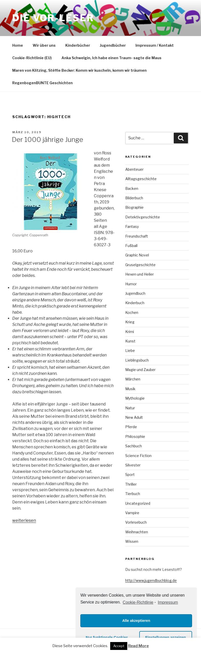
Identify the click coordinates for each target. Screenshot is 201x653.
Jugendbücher (113, 45)
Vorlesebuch (136, 522)
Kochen (131, 312)
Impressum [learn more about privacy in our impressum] (168, 602)
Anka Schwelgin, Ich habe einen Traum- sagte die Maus (111, 58)
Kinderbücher (77, 45)
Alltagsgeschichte (141, 179)
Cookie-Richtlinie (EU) (32, 58)
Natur (130, 408)
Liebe (130, 350)
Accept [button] (118, 646)
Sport (130, 474)
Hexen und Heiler (139, 274)
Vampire (132, 513)
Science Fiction (138, 455)
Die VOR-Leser (53, 17)
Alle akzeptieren (136, 621)
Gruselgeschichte (140, 265)
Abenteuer (134, 169)
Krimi (129, 331)
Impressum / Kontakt (154, 45)
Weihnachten (136, 532)
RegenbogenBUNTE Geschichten (42, 83)
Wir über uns (44, 45)
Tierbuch (132, 493)
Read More (138, 646)
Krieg (129, 322)
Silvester (133, 465)
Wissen (131, 541)
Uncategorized (137, 503)
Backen (131, 188)
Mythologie (135, 398)
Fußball (131, 245)
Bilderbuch (134, 198)
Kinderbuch (134, 303)
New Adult (134, 417)
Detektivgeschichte (142, 217)
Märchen (132, 379)
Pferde (131, 427)
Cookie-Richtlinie (138, 602)
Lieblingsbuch (137, 360)
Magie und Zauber (140, 369)
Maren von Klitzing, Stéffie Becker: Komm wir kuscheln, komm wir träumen (79, 70)
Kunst (130, 341)
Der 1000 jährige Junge (47, 139)
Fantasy (132, 226)
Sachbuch (133, 446)
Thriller (131, 484)
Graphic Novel (137, 255)
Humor (131, 284)
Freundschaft (136, 236)
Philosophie (135, 436)
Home (17, 45)
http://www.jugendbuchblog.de (151, 580)
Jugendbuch (135, 293)
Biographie (134, 207)
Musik (130, 389)
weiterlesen (24, 520)
